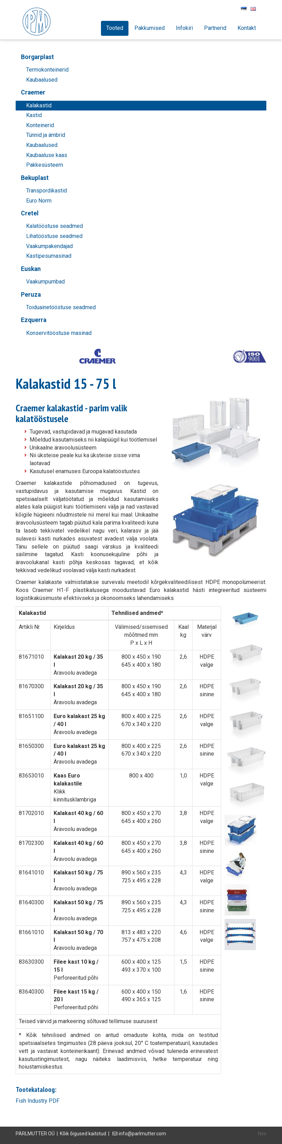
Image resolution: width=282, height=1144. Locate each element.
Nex (262, 1133)
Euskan (31, 268)
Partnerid (215, 28)
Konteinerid (40, 125)
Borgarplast (37, 57)
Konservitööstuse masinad (59, 333)
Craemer (33, 92)
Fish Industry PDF (38, 1100)
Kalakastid (39, 105)
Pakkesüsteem (44, 165)
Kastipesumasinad (48, 256)
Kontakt (246, 28)
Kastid (34, 115)
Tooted (114, 28)
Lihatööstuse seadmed (54, 236)
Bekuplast (35, 177)
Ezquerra (33, 319)
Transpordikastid (46, 190)
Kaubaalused (41, 79)
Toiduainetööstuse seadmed (61, 307)
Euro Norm (39, 200)
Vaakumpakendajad (49, 246)
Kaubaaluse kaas (46, 155)
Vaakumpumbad (45, 281)
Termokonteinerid (47, 69)
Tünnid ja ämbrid (45, 135)
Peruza (31, 294)
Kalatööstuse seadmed (54, 226)
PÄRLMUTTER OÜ (35, 1133)
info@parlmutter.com (142, 1133)
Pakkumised (149, 28)
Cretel (30, 213)
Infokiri (184, 28)
